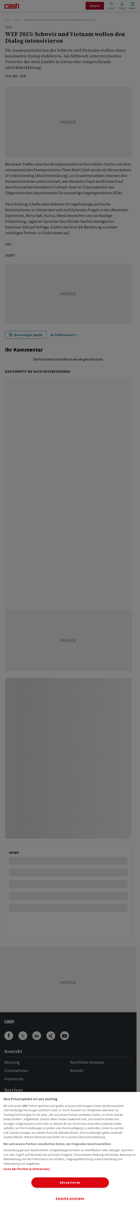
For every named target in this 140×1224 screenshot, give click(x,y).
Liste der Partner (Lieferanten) (26, 1169)
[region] (70, 1158)
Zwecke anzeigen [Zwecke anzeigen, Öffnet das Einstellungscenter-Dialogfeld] (70, 1198)
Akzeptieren (70, 1182)
